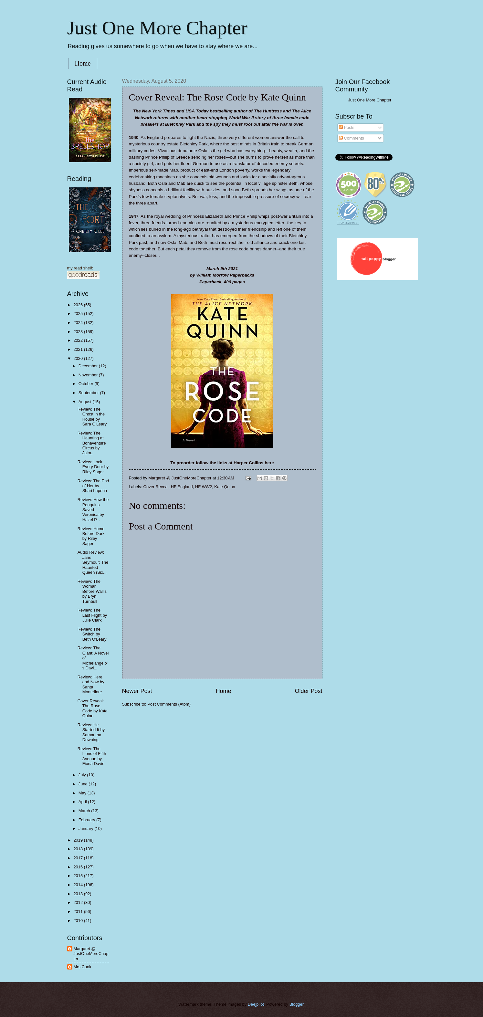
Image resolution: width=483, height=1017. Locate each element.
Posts (346, 127)
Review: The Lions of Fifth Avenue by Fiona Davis (92, 756)
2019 (78, 840)
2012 (78, 902)
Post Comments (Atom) (169, 704)
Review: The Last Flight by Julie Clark (92, 615)
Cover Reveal (156, 486)
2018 (78, 848)
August (86, 401)
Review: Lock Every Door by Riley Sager (93, 466)
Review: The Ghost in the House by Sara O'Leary (92, 416)
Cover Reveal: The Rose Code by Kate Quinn (93, 708)
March (85, 810)
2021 (78, 349)
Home (83, 63)
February (87, 819)
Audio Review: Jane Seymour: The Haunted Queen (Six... (93, 562)
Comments (351, 138)
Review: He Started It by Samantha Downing (91, 732)
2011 (78, 911)
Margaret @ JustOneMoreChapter (91, 953)
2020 (78, 358)
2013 (78, 893)
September (89, 392)
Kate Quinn (224, 486)
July (83, 774)
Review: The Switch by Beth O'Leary (92, 634)
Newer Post (137, 691)
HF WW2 (203, 486)
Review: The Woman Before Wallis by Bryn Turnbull (92, 591)
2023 (78, 331)
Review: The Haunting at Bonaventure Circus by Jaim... (92, 443)
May (83, 793)
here (269, 462)
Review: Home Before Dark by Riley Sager (91, 536)
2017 (78, 857)
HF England (182, 486)
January (86, 828)
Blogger (296, 1004)
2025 (78, 313)
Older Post (308, 691)
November (89, 374)
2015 (78, 875)
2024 (78, 322)
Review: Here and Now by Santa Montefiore (91, 684)
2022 (78, 340)
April (83, 801)
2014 (78, 884)
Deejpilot (256, 1004)
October (86, 383)
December (89, 365)
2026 (78, 304)
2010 (78, 920)
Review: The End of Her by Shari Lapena (93, 485)
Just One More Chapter (157, 27)
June (84, 783)
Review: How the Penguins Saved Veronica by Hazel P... (93, 509)
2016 (78, 867)
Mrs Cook (82, 966)
